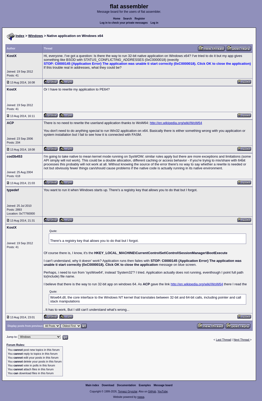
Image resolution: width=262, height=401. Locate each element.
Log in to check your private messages (124, 22)
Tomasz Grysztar (127, 391)
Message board (163, 385)
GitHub (152, 391)
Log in (154, 22)
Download (108, 385)
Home (116, 18)
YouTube (162, 391)
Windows (35, 36)
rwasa (140, 397)
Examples (145, 385)
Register (140, 18)
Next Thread (241, 339)
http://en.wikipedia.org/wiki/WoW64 (176, 123)
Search (127, 18)
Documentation (126, 385)
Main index (92, 385)
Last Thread (223, 339)
